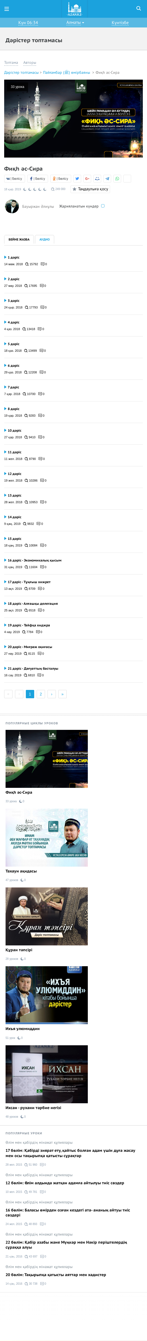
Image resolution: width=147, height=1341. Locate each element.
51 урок (10, 1037)
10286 (31, 480)
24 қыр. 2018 (13, 307)
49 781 (30, 1192)
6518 (30, 610)
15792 (31, 264)
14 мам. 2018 (13, 264)
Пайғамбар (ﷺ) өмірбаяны (67, 72)
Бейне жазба (19, 239)
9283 (30, 415)
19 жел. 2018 (13, 480)
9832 (28, 523)
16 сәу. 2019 (12, 675)
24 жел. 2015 (14, 1224)
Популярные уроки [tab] (24, 1133)
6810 (29, 675)
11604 (31, 567)
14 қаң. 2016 (14, 1283)
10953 (31, 502)
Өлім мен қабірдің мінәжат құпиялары (39, 1142)
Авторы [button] (29, 62)
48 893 (30, 1224)
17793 (31, 307)
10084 (31, 545)
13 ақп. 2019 (13, 588)
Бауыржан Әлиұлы (38, 206)
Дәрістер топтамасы (21, 72)
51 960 (30, 1165)
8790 (30, 459)
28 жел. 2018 (13, 502)
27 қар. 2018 (13, 437)
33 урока (17, 87)
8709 (30, 588)
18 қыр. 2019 (12, 189)
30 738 (31, 1284)
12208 (30, 372)
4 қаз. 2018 (12, 329)
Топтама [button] (11, 62)
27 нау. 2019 (12, 653)
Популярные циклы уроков (32, 723)
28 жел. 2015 (14, 1164)
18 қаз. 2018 (13, 350)
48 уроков (12, 1116)
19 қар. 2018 (13, 415)
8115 (29, 653)
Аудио (44, 239)
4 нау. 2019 (12, 632)
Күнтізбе (120, 22)
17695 (30, 285)
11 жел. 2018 (13, 459)
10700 (29, 394)
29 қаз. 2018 (13, 372)
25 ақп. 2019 (13, 610)
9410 (30, 437)
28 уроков (12, 958)
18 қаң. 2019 (13, 545)
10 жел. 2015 (14, 1191)
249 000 (58, 189)
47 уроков (12, 880)
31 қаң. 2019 (13, 567)
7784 (27, 632)
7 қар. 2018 (12, 394)
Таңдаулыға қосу (89, 189)
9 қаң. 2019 (12, 523)
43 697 (31, 1256)
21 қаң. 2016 (14, 1256)
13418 (29, 329)
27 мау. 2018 (13, 285)
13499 (30, 350)
